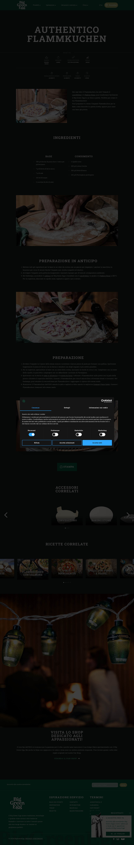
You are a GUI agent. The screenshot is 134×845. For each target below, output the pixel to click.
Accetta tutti (97, 443)
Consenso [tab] (35, 408)
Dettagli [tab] (67, 408)
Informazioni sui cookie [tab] (98, 408)
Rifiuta (36, 443)
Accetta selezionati (67, 443)
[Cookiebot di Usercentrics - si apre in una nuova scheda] (103, 401)
